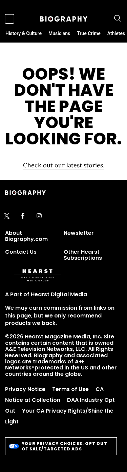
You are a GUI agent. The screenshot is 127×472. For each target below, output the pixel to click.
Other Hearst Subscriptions (83, 255)
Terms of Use (70, 389)
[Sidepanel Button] (9, 19)
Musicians (59, 33)
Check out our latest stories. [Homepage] (63, 165)
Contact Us (21, 252)
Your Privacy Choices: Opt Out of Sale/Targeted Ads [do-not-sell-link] (58, 446)
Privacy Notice (25, 389)
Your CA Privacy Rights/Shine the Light (59, 416)
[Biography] (63, 19)
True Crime (89, 33)
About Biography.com (26, 236)
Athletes (116, 33)
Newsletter (79, 233)
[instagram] (39, 216)
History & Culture (23, 33)
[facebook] (23, 216)
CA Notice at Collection (54, 394)
